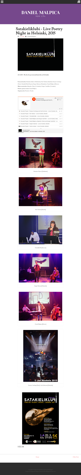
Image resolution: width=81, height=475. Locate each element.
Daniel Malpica (40, 12)
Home (37, 457)
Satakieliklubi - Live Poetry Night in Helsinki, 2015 (39, 31)
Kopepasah (32, 471)
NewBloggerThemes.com (50, 471)
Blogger (51, 469)
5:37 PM (22, 36)
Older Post (76, 457)
